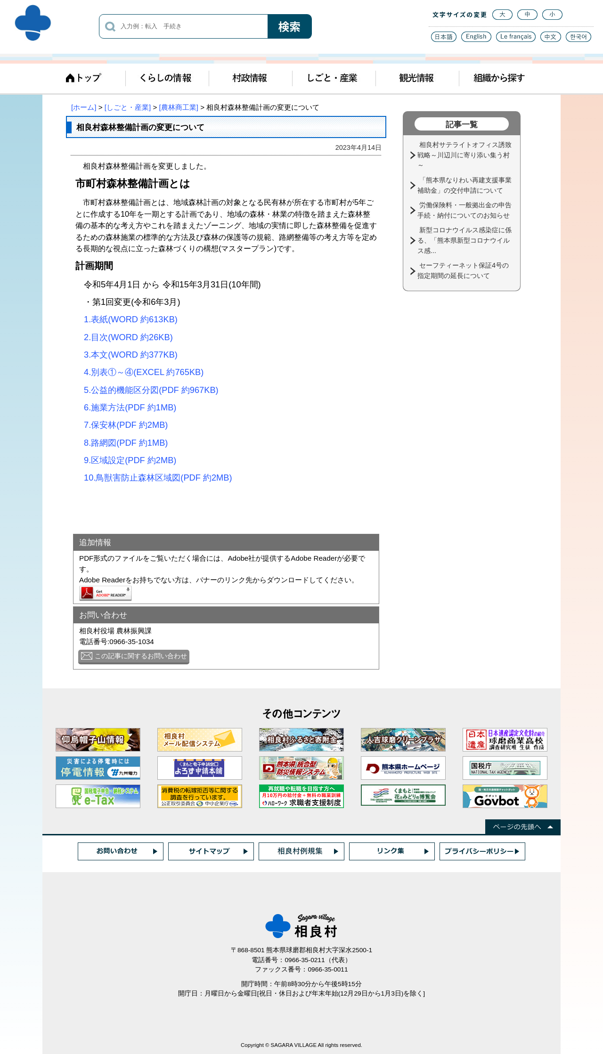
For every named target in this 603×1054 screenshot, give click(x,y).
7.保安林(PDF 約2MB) (126, 425)
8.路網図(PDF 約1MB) (126, 443)
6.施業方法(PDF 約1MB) (130, 407)
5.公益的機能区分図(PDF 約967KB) (151, 390)
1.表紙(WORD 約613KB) (126, 319)
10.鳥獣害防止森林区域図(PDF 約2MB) (158, 477)
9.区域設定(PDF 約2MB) (130, 460)
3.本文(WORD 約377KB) (131, 355)
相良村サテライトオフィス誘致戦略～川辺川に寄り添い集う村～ (464, 155)
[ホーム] (83, 107)
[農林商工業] (178, 107)
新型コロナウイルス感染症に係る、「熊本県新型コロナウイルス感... (464, 240)
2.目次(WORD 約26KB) (124, 337)
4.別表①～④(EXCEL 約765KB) (144, 372)
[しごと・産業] (128, 107)
